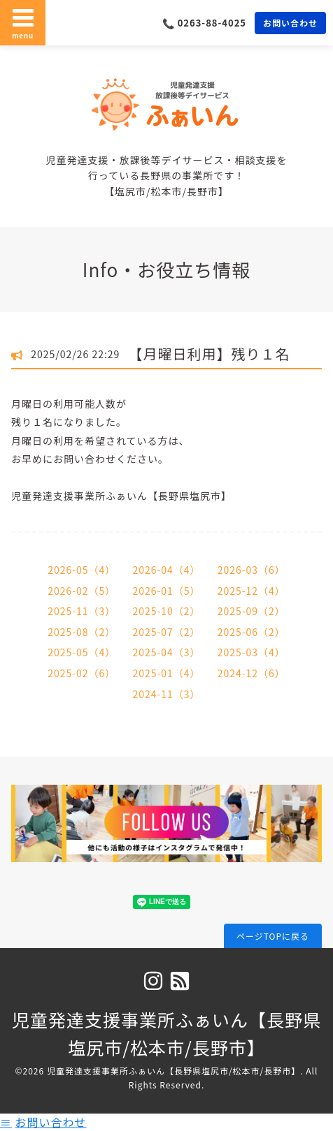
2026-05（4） (81, 570)
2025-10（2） (166, 611)
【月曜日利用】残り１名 (209, 353)
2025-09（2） (251, 611)
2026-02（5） (81, 591)
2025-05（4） (81, 652)
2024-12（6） (251, 673)
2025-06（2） (251, 632)
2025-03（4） (251, 652)
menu (23, 23)
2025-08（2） (81, 632)
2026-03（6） (251, 570)
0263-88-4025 (212, 23)
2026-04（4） (166, 570)
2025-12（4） (251, 591)
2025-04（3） (166, 652)
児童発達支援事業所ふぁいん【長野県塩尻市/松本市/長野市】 (173, 1071)
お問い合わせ (290, 23)
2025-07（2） (166, 632)
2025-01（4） (166, 673)
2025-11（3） (81, 611)
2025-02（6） (81, 673)
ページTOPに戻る (272, 936)
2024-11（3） (166, 694)
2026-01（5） (166, 591)
